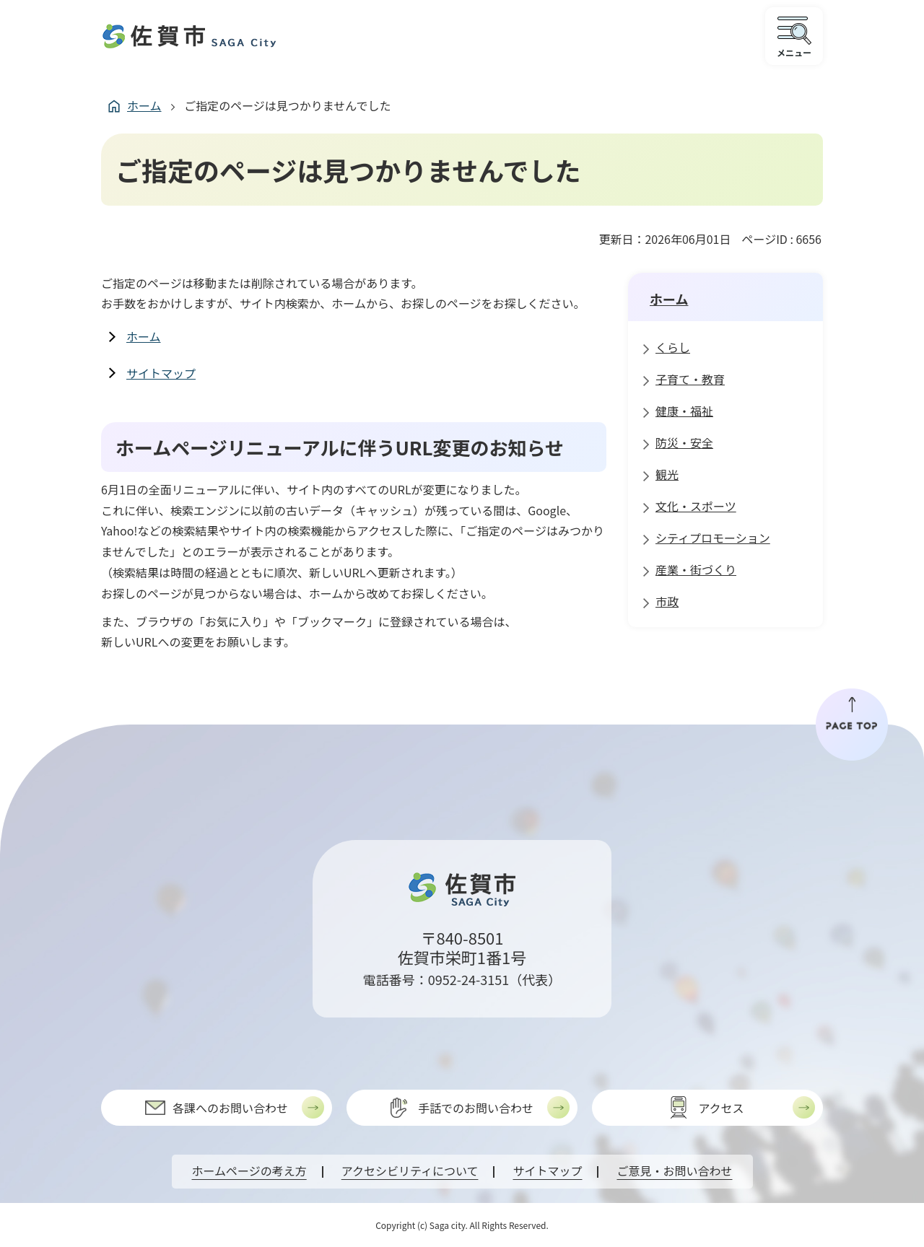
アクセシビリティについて (410, 1170)
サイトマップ (161, 373)
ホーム (144, 105)
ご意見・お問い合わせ (674, 1170)
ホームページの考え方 (249, 1170)
